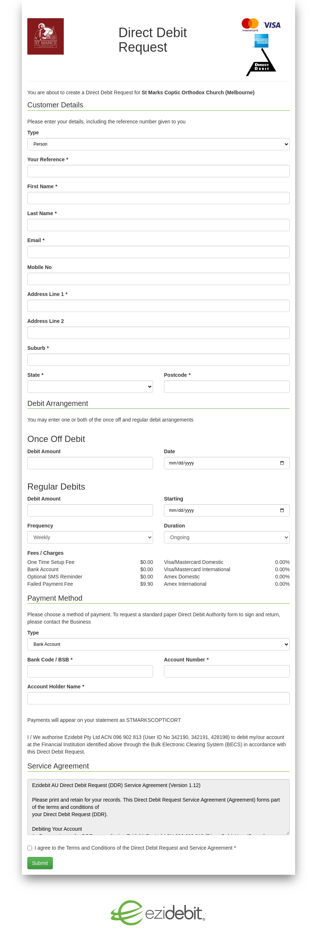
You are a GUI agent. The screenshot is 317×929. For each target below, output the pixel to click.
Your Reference (47, 159)
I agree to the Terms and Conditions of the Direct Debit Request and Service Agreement (135, 848)
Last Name (41, 213)
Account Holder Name (55, 686)
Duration (174, 526)
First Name (42, 186)
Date (169, 451)
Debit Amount (43, 451)
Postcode (177, 375)
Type (33, 132)
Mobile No (39, 267)
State (35, 375)
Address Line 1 (47, 294)
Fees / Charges (45, 553)
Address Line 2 (45, 321)
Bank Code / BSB (50, 660)
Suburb (37, 348)
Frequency (40, 526)
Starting (173, 499)
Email (35, 240)
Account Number (186, 660)
